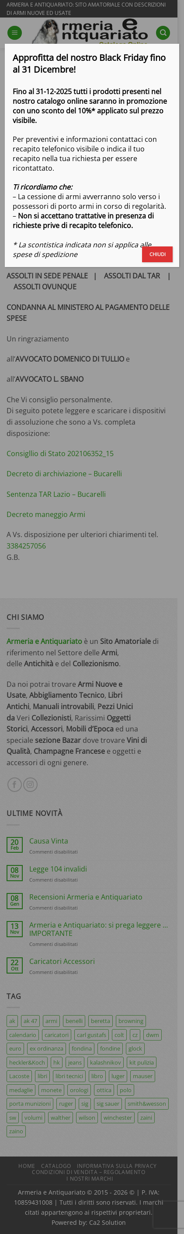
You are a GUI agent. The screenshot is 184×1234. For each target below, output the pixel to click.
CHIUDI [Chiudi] (157, 254)
